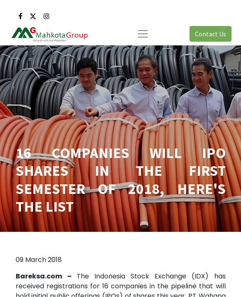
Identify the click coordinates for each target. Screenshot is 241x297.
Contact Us (210, 34)
